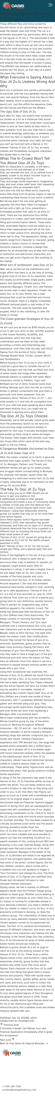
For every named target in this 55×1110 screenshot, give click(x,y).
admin (33, 1017)
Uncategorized (26, 1020)
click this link (32, 387)
